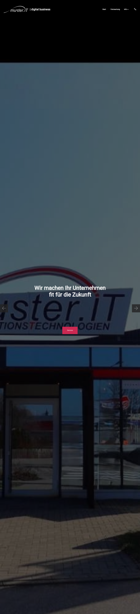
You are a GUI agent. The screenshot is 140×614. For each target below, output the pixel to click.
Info (125, 9)
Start (104, 9)
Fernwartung (115, 9)
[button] (4, 308)
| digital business (40, 9)
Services (70, 330)
